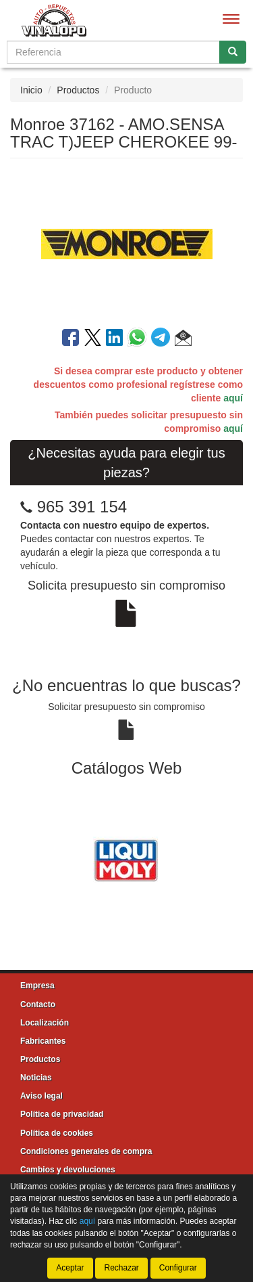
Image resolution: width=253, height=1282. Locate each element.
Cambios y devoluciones (67, 1169)
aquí (233, 398)
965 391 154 (82, 507)
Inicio (31, 90)
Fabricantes (42, 1041)
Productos (78, 90)
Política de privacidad (61, 1114)
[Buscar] (232, 52)
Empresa (37, 985)
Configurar (178, 1268)
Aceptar (70, 1268)
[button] (183, 339)
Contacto (37, 1004)
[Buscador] (113, 52)
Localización (44, 1022)
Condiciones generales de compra (86, 1151)
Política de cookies (56, 1133)
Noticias (36, 1077)
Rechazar (121, 1268)
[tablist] (126, 858)
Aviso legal (41, 1096)
